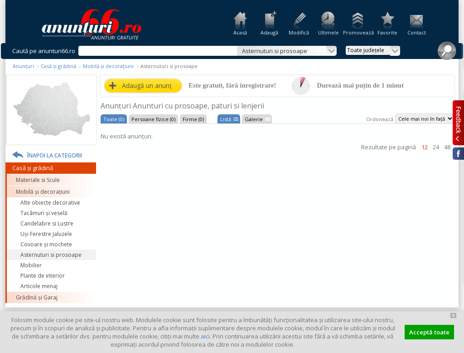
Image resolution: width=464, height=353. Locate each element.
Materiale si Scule (38, 180)
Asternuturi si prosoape (51, 255)
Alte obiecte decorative (50, 202)
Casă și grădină (58, 66)
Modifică (299, 32)
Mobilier (31, 265)
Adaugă (269, 32)
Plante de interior (42, 275)
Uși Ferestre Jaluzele (46, 234)
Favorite (387, 32)
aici (205, 336)
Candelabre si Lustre (46, 223)
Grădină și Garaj (37, 297)
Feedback (458, 122)
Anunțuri (23, 66)
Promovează (357, 32)
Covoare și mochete (46, 244)
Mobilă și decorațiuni (108, 66)
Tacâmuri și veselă (44, 213)
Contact (416, 32)
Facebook (458, 153)
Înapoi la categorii (54, 155)
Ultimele (328, 32)
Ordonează (379, 119)
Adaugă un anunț (147, 85)
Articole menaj (39, 286)
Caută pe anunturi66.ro (43, 51)
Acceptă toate (429, 332)
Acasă (240, 32)
